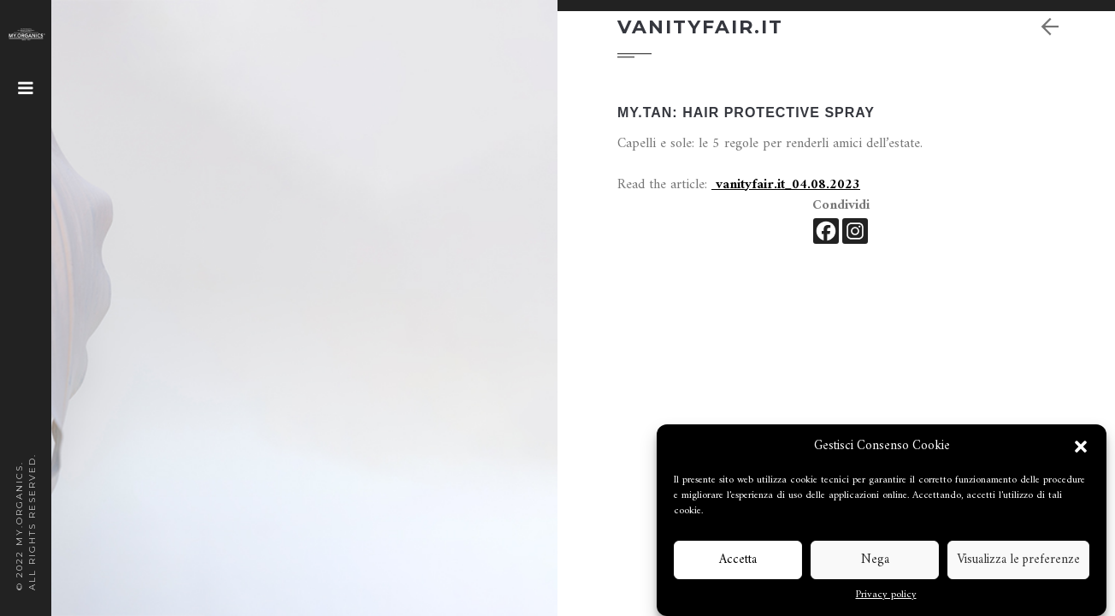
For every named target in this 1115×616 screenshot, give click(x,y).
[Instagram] (855, 231)
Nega (875, 560)
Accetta (738, 560)
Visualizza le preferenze (1018, 560)
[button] (1080, 446)
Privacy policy (886, 595)
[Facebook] (826, 231)
